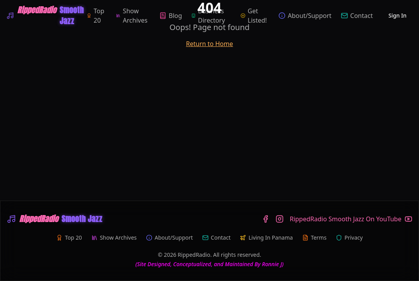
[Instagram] (279, 219)
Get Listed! (254, 16)
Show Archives (132, 16)
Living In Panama (266, 237)
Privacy (349, 237)
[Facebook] (265, 219)
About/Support (305, 15)
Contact (357, 15)
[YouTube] (351, 219)
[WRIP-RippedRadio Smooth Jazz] (46, 16)
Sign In (398, 15)
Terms (314, 237)
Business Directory (208, 16)
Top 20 (95, 16)
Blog (170, 15)
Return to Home (209, 43)
